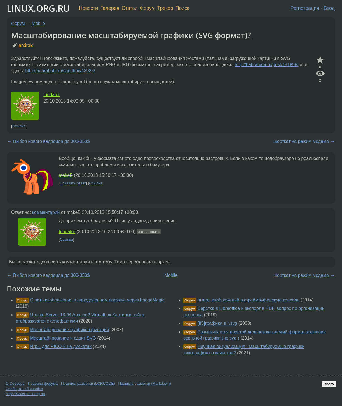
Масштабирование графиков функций (69, 329)
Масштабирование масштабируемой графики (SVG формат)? (131, 35)
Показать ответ (73, 183)
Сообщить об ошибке (24, 389)
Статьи (129, 8)
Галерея (109, 8)
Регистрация (305, 8)
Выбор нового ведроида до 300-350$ (51, 141)
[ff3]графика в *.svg (217, 323)
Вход (329, 8)
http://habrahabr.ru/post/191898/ (267, 64)
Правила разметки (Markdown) (144, 383)
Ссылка (18, 126)
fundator (51, 94)
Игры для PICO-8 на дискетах (61, 346)
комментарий (46, 212)
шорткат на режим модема (301, 141)
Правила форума (43, 383)
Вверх (329, 384)
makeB (66, 175)
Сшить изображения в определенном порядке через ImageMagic (97, 300)
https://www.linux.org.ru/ (25, 394)
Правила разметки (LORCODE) (88, 383)
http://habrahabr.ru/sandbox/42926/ (60, 70)
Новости (88, 8)
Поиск (182, 8)
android (26, 45)
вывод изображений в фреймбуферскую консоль (248, 300)
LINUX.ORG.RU (38, 8)
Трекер (165, 8)
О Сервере (15, 383)
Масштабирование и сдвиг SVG (63, 338)
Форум (147, 8)
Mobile (38, 23)
